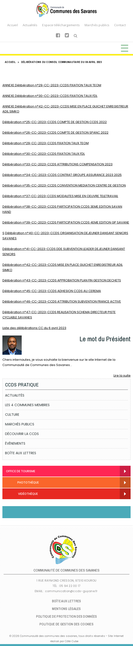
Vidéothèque (22, 494)
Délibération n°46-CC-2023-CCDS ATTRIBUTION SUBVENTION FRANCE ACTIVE (61, 301)
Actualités (30, 25)
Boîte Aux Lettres (20, 453)
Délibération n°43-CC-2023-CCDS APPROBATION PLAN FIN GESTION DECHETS (61, 280)
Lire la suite (122, 375)
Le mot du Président (105, 338)
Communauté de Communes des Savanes (66, 10)
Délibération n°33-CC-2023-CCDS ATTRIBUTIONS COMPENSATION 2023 (57, 164)
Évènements (15, 443)
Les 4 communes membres (27, 405)
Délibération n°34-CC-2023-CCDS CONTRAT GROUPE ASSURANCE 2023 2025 (62, 175)
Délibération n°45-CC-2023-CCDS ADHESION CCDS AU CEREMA (51, 291)
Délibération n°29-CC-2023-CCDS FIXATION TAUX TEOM (45, 143)
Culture (12, 414)
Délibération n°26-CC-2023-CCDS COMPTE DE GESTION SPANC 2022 (55, 132)
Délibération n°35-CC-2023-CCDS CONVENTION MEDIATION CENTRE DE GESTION (64, 185)
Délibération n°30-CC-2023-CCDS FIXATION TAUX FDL (43, 153)
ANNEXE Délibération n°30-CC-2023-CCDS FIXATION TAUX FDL (49, 95)
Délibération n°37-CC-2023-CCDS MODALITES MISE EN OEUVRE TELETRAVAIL (60, 196)
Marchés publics (97, 25)
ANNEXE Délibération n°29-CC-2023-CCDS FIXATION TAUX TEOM (51, 85)
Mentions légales (66, 609)
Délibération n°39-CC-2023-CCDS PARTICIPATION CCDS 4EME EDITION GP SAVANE (65, 222)
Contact (120, 25)
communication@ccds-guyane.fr (71, 591)
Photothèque (22, 483)
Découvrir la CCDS (22, 433)
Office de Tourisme (20, 471)
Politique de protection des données (66, 616)
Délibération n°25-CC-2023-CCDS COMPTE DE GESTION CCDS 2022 (54, 122)
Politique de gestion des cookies (66, 624)
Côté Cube (71, 641)
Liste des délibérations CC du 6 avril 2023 (34, 328)
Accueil (12, 25)
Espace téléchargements (61, 25)
